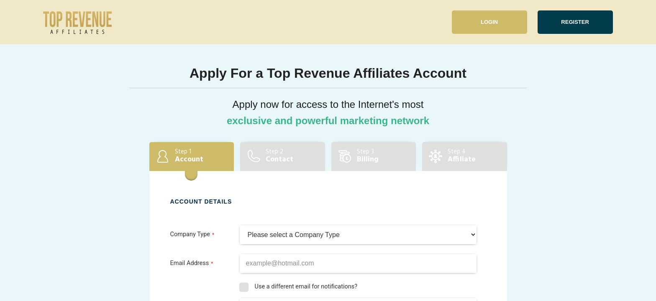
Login (489, 22)
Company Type (190, 234)
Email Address (189, 263)
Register (575, 22)
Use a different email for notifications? (306, 286)
